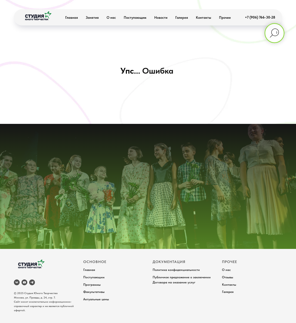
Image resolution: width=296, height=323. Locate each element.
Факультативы (94, 292)
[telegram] (32, 282)
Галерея (181, 18)
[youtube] (24, 282)
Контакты (203, 18)
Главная (71, 18)
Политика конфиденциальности (176, 270)
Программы (92, 284)
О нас (111, 18)
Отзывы (227, 277)
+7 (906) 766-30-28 (260, 17)
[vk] (17, 282)
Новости (160, 18)
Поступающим (135, 18)
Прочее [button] (225, 18)
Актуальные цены (96, 299)
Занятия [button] (92, 18)
